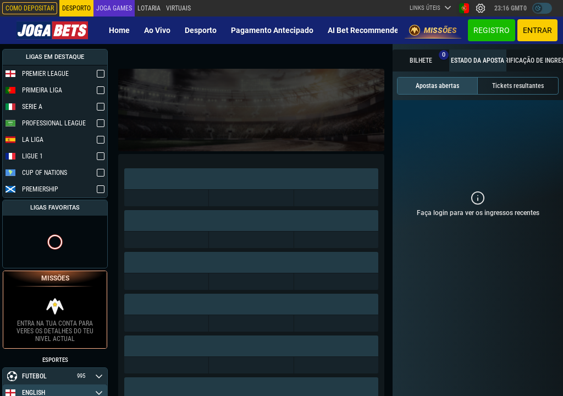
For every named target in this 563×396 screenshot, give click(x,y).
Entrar (537, 30)
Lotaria (149, 8)
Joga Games (114, 8)
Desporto (201, 30)
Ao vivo (157, 30)
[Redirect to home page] (52, 30)
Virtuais (178, 8)
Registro (491, 30)
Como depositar (29, 8)
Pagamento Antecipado (272, 30)
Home (119, 30)
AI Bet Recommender (364, 30)
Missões (433, 30)
